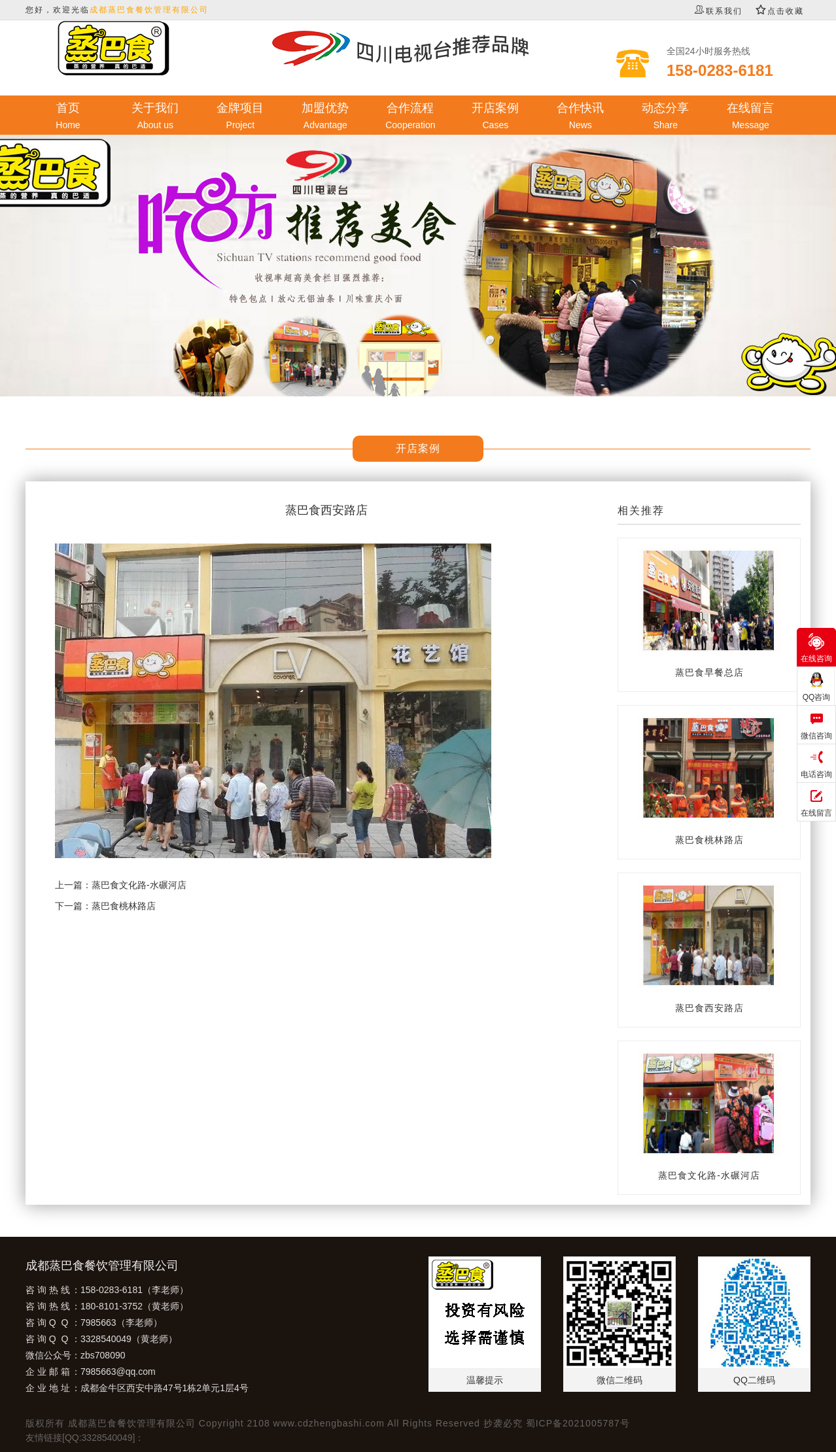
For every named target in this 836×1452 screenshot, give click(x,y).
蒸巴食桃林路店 (124, 906)
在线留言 (750, 116)
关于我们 (155, 116)
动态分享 (665, 116)
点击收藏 (780, 11)
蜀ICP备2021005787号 (578, 1423)
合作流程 (410, 116)
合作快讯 (580, 116)
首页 (68, 116)
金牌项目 (240, 116)
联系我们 (718, 11)
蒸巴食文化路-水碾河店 (139, 885)
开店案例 (495, 116)
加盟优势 (325, 116)
